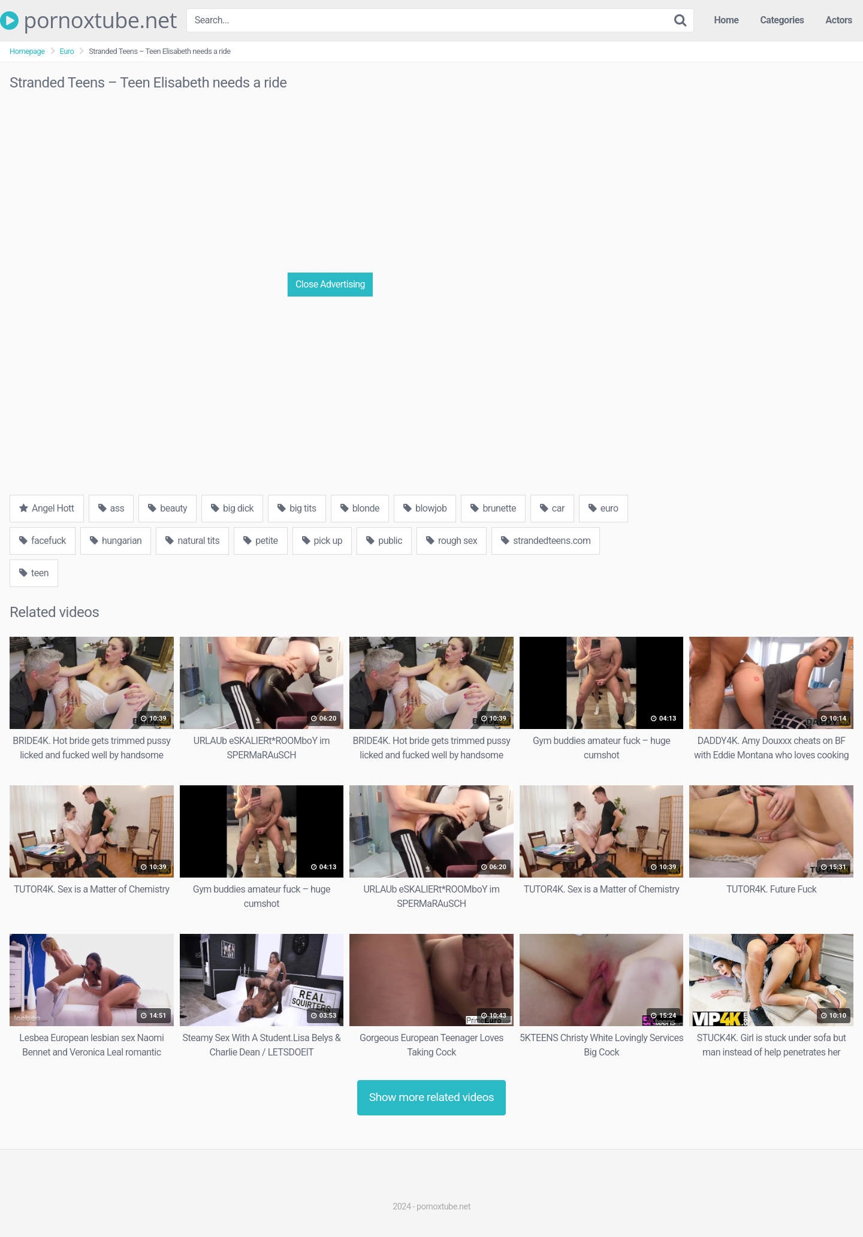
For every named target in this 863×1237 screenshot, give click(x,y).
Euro (67, 51)
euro (603, 508)
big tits (296, 508)
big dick (232, 508)
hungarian (115, 540)
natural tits (192, 540)
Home (726, 20)
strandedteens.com (545, 540)
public (384, 540)
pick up (322, 540)
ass (111, 508)
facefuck (42, 540)
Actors (839, 20)
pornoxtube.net (88, 20)
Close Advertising (330, 284)
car (552, 508)
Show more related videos (431, 1097)
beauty (167, 508)
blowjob (424, 508)
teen (34, 573)
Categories (782, 20)
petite (260, 540)
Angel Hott (46, 508)
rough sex (451, 540)
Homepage (27, 51)
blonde (359, 508)
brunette (492, 508)
